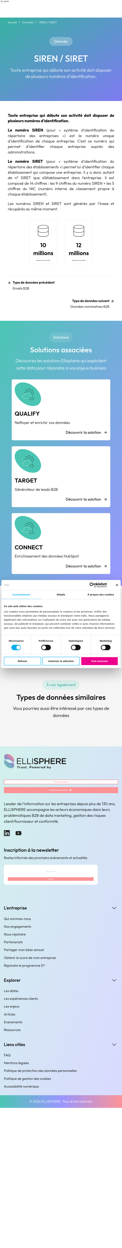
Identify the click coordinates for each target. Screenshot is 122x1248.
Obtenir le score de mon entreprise (30, 1098)
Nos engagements (17, 1066)
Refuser (22, 661)
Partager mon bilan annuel (24, 1090)
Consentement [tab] (21, 594)
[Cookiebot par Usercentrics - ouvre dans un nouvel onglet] (92, 585)
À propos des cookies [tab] (100, 594)
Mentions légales (16, 1203)
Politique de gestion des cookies (27, 1219)
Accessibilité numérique (21, 1226)
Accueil (12, 22)
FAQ (7, 1195)
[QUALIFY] (61, 490)
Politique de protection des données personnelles (40, 1211)
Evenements (13, 1162)
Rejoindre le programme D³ (24, 1105)
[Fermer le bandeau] (117, 585)
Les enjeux (11, 1147)
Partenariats (13, 1082)
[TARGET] (61, 567)
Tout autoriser (99, 661)
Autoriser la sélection (61, 661)
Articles (9, 1154)
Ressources (12, 1170)
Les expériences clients (21, 1139)
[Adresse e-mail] (51, 1002)
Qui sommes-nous (17, 1059)
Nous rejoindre (15, 1074)
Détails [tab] (61, 594)
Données (28, 22)
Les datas (11, 1131)
